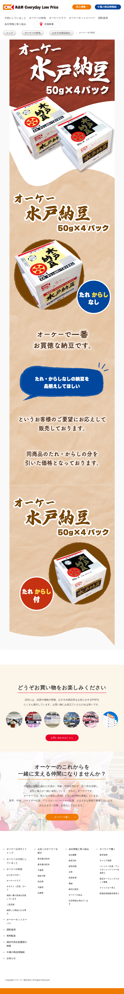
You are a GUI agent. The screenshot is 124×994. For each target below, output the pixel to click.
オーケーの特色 (37, 18)
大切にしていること (15, 18)
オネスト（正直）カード (16, 888)
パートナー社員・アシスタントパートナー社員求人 (109, 869)
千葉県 (40, 870)
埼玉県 (40, 881)
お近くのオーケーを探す (48, 851)
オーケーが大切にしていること (17, 861)
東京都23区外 (43, 864)
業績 (71, 883)
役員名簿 (73, 877)
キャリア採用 (105, 860)
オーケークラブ (57, 18)
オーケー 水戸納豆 (82, 33)
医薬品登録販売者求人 (109, 893)
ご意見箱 (10, 904)
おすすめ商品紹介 (57, 33)
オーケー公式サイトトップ (17, 851)
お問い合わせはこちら (62, 737)
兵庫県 (40, 893)
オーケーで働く (62, 817)
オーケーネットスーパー (82, 18)
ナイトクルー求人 (107, 887)
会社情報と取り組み (15, 24)
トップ (9, 33)
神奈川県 (41, 876)
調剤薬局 (103, 18)
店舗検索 (49, 24)
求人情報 (82, 7)
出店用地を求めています (78, 902)
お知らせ (11, 958)
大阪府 (40, 887)
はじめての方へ (13, 875)
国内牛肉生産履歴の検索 (17, 944)
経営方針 (73, 860)
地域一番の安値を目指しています (16, 897)
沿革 (71, 872)
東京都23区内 (43, 858)
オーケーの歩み (75, 895)
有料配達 (11, 935)
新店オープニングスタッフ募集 (109, 880)
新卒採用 (103, 855)
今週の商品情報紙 (108, 7)
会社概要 (73, 855)
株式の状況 (73, 889)
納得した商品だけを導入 (16, 911)
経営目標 (73, 866)
